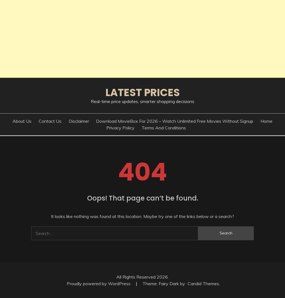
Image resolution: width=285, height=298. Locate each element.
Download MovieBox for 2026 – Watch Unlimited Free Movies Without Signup (174, 121)
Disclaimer (79, 121)
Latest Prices (142, 92)
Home (266, 121)
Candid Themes (203, 283)
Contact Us (50, 121)
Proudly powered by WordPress (99, 283)
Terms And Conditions (164, 128)
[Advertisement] (142, 39)
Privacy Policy (120, 128)
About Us (22, 121)
